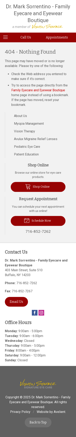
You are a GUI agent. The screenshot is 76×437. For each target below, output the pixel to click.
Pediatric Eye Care (27, 147)
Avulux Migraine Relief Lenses (35, 139)
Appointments (57, 37)
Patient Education (26, 154)
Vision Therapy (24, 131)
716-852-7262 (26, 283)
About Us (20, 116)
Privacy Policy (20, 412)
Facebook (34, 313)
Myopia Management (29, 123)
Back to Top (38, 422)
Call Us (25, 37)
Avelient (59, 412)
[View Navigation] (7, 37)
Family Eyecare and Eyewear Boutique (38, 90)
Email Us (16, 302)
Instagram (41, 313)
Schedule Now (37, 220)
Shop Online (37, 186)
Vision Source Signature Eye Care (38, 383)
